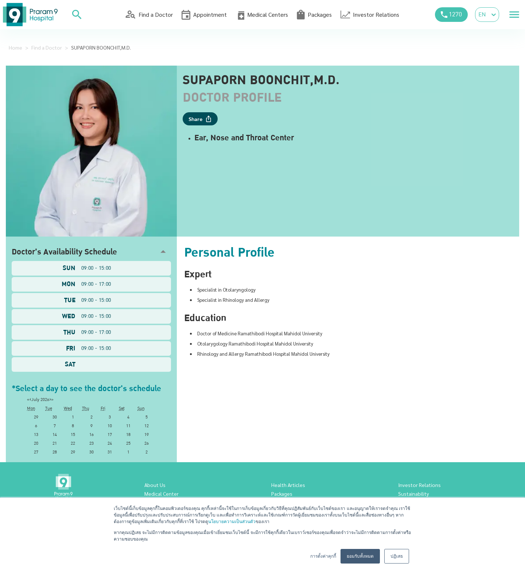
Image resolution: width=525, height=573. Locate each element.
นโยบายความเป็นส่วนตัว (232, 521)
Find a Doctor (46, 47)
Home (15, 47)
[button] (91, 251)
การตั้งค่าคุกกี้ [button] (323, 556)
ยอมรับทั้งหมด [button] (360, 556)
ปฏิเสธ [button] (396, 556)
